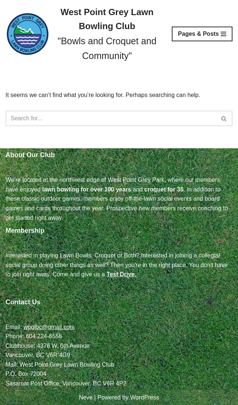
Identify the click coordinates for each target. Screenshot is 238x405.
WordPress (144, 397)
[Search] (111, 118)
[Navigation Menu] (202, 34)
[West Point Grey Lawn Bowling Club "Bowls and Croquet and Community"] (83, 34)
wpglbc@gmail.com (49, 327)
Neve (85, 397)
